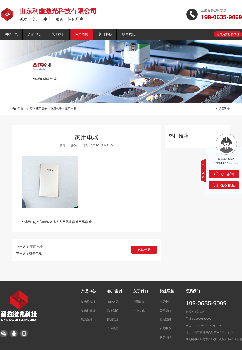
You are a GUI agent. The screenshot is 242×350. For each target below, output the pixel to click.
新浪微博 (49, 222)
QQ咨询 (224, 173)
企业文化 (139, 310)
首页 (30, 108)
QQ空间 (37, 222)
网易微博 (84, 222)
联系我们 (128, 34)
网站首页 (11, 34)
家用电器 (56, 108)
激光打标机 (88, 310)
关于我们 (58, 34)
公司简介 (139, 301)
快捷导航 (167, 291)
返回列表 (144, 249)
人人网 (61, 222)
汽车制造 (113, 310)
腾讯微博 (72, 222)
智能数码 (113, 301)
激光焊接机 (88, 301)
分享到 (26, 222)
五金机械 (113, 328)
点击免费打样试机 (228, 34)
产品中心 (34, 34)
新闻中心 (105, 34)
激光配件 (86, 319)
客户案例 (114, 291)
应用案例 (81, 34)
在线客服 (224, 184)
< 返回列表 (223, 108)
